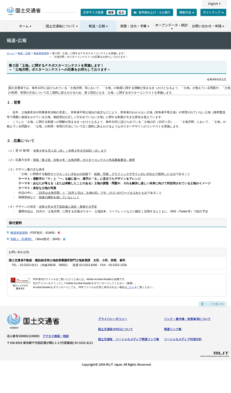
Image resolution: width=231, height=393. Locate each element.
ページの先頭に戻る (211, 307)
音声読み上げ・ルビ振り (155, 12)
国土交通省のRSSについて (115, 330)
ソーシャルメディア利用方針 (183, 340)
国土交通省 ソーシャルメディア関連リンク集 (128, 340)
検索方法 (185, 12)
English (213, 3)
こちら (131, 287)
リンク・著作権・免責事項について (187, 320)
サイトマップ (211, 12)
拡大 (121, 12)
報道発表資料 (41, 53)
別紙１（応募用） (22, 239)
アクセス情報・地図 (56, 337)
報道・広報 (24, 53)
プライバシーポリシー (112, 320)
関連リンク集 (172, 330)
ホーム (10, 53)
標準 (111, 12)
